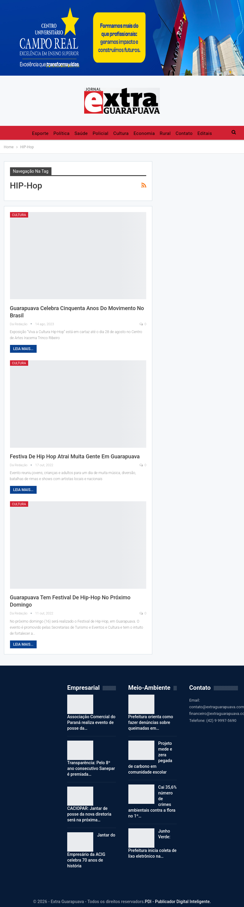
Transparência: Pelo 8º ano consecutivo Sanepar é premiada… (91, 768)
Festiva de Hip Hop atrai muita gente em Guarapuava (75, 456)
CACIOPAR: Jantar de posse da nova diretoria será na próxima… (89, 814)
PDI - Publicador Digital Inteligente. (178, 901)
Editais (204, 133)
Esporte (40, 133)
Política (61, 133)
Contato (184, 133)
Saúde (81, 133)
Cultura (121, 133)
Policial (100, 133)
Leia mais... (23, 349)
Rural (165, 133)
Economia (144, 133)
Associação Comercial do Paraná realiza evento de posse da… (91, 722)
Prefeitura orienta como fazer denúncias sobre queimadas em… (150, 722)
